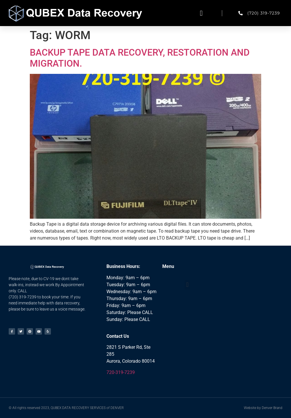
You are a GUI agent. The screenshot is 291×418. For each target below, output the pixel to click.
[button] (201, 13)
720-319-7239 (120, 372)
